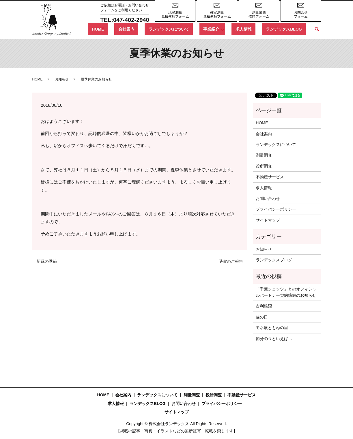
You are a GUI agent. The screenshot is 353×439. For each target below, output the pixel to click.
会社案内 (157, 29)
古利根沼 (264, 306)
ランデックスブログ (274, 260)
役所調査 (264, 166)
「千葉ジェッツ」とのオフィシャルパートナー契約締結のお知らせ (286, 292)
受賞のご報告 (231, 261)
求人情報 (255, 29)
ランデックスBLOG (288, 29)
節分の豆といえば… (274, 338)
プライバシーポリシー (276, 209)
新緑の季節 (47, 261)
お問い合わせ (268, 198)
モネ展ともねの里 (272, 327)
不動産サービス (270, 177)
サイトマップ (268, 220)
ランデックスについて (192, 29)
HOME (137, 29)
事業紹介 (227, 29)
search (316, 29)
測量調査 (264, 155)
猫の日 (262, 317)
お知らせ (62, 79)
